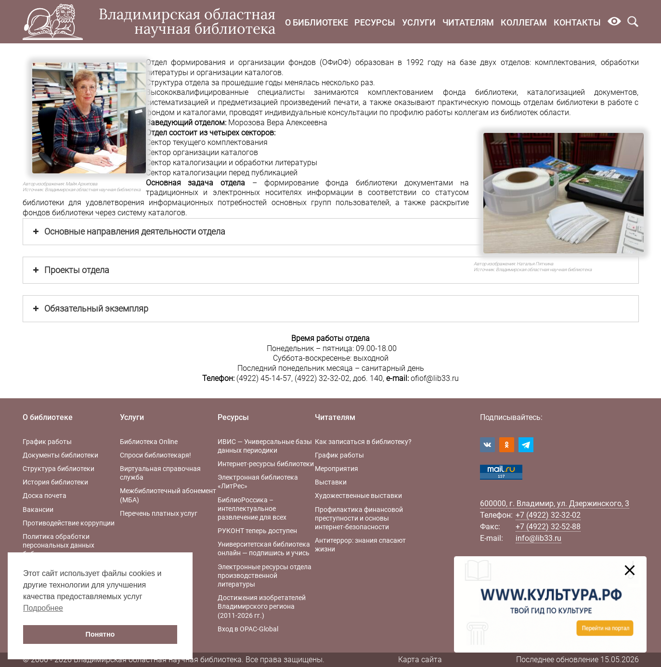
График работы (47, 441)
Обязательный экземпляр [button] (89, 309)
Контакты (577, 22)
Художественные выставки (358, 495)
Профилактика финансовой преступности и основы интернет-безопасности (359, 518)
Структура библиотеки (58, 468)
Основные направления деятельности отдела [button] (128, 231)
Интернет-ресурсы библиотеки (266, 464)
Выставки (331, 482)
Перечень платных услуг (158, 513)
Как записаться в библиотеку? (363, 441)
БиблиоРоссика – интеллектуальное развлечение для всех (252, 508)
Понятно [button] (100, 634)
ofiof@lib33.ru (435, 378)
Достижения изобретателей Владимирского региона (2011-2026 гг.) (262, 606)
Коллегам (524, 22)
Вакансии (38, 509)
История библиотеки (55, 482)
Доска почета (44, 495)
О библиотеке (316, 22)
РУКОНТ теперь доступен (257, 531)
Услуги (419, 22)
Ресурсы (374, 22)
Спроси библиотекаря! (155, 455)
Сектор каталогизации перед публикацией (222, 172)
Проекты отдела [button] (70, 270)
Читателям (468, 22)
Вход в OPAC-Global (248, 629)
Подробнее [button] (43, 608)
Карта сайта (420, 659)
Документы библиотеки (60, 455)
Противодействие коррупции (69, 523)
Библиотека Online (149, 441)
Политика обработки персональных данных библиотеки (58, 545)
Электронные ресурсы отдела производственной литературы (264, 575)
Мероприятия (336, 468)
